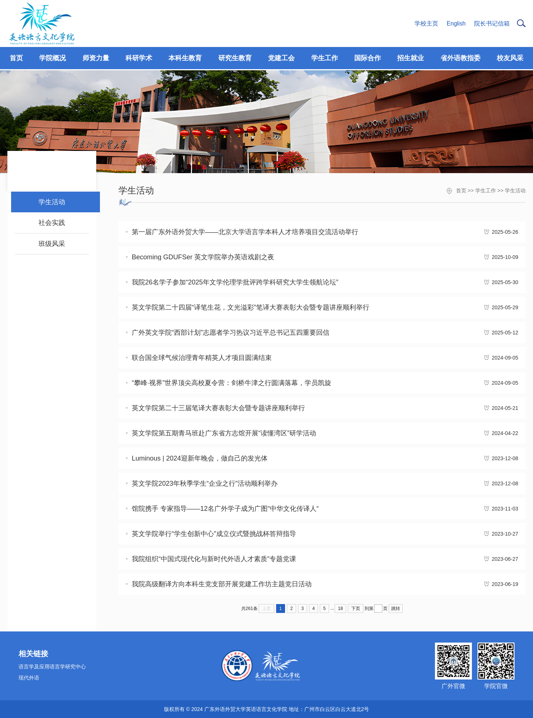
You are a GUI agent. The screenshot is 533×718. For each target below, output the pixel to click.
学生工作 (485, 190)
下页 (355, 608)
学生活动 (515, 190)
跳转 (395, 608)
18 (340, 608)
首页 (461, 190)
